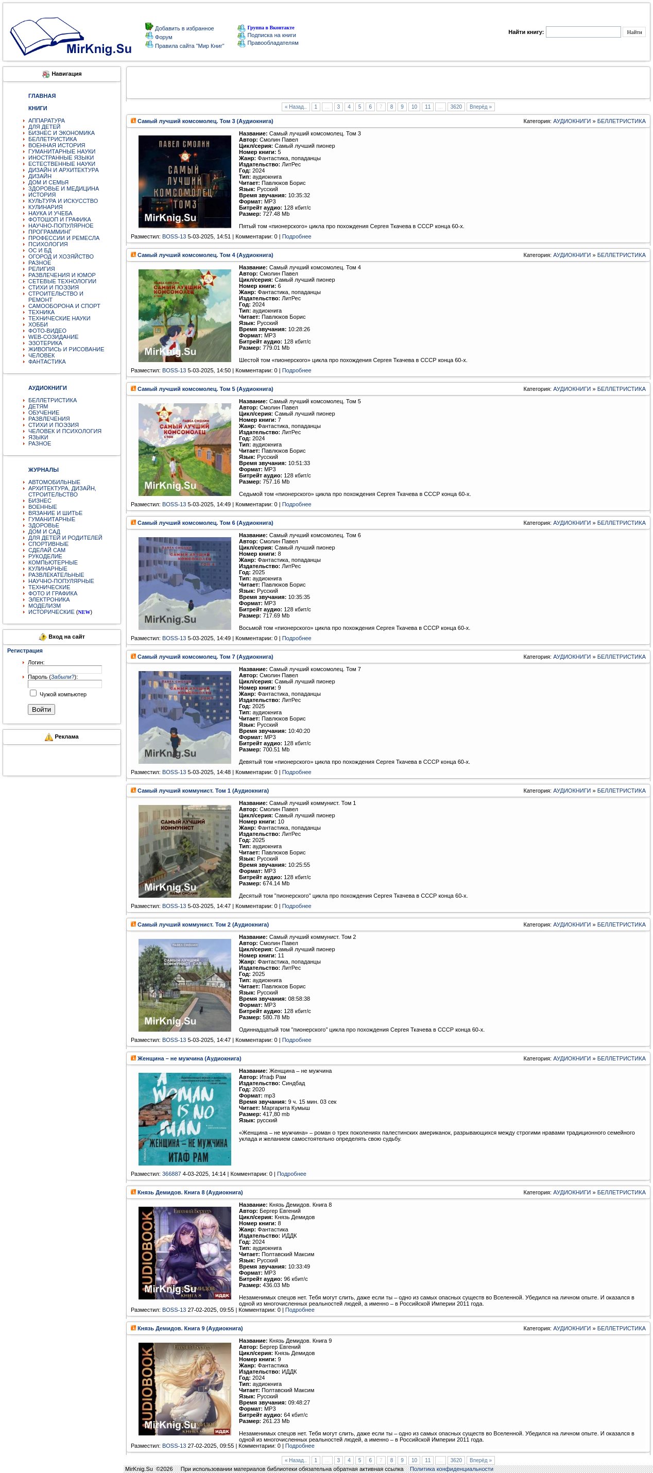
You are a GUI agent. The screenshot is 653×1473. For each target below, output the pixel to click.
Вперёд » (481, 107)
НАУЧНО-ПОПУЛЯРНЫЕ (61, 581)
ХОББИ (38, 324)
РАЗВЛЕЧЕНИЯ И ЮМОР (62, 275)
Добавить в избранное (183, 28)
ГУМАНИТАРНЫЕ (51, 519)
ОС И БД (39, 250)
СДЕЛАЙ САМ (46, 550)
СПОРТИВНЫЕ (48, 544)
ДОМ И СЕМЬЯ (48, 182)
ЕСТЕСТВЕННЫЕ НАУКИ (61, 164)
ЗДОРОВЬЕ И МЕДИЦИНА (63, 188)
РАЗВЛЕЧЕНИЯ (49, 419)
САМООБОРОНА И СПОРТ (64, 306)
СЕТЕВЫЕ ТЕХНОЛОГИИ (62, 281)
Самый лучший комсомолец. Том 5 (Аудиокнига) (205, 389)
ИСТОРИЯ (42, 195)
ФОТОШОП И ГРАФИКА (59, 219)
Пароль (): (53, 677)
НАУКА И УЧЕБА (50, 213)
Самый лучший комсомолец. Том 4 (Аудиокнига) (205, 255)
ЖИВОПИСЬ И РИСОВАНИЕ (66, 349)
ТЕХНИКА (41, 312)
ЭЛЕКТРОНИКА (49, 599)
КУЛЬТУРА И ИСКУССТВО (63, 201)
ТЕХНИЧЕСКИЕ (49, 587)
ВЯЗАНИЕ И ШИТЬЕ (55, 513)
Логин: (36, 662)
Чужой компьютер (62, 694)
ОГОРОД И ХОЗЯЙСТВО (61, 256)
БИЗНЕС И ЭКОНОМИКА (61, 133)
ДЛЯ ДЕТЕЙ (44, 127)
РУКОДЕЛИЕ (45, 556)
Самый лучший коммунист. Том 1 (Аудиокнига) (203, 790)
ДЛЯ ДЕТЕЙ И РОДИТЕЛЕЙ (65, 538)
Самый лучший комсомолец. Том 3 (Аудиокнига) (205, 121)
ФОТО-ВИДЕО (47, 331)
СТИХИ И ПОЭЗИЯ (53, 287)
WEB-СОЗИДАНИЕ (53, 337)
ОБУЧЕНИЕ (43, 412)
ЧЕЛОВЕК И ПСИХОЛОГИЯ (64, 431)
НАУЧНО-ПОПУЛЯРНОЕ (61, 225)
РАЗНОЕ (39, 263)
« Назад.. (296, 107)
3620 (456, 107)
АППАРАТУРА (46, 120)
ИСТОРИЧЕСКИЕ (51, 612)
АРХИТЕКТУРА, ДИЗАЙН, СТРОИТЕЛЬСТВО (62, 491)
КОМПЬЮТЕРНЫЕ (53, 562)
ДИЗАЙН (39, 176)
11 (428, 107)
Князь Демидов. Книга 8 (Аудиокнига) (190, 1192)
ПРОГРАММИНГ (50, 232)
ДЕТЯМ (38, 406)
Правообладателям (267, 43)
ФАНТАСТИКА (47, 361)
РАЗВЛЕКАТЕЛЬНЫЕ (56, 575)
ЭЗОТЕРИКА (45, 343)
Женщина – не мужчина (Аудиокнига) (189, 1058)
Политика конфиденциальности (451, 1469)
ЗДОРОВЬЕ (43, 525)
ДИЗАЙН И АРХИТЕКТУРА (63, 170)
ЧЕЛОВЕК (41, 355)
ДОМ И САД (44, 531)
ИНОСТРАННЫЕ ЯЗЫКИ (61, 158)
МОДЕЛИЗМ (44, 606)
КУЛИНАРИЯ (45, 207)
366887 (171, 1174)
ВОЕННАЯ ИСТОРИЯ (56, 145)
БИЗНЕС (39, 501)
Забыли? (63, 677)
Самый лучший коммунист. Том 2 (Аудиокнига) (203, 924)
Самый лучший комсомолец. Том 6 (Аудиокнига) (205, 523)
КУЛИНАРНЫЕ (47, 569)
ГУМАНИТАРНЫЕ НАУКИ (62, 151)
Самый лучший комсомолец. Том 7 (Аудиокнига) (205, 657)
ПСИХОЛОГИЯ (48, 244)
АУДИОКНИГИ (572, 121)
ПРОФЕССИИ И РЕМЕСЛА (63, 238)
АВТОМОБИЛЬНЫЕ (54, 482)
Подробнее (297, 236)
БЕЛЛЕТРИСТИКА (52, 139)
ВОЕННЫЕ (42, 507)
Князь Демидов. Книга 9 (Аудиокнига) (190, 1328)
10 (414, 107)
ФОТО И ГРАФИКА (52, 593)
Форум (162, 37)
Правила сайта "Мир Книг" (189, 46)
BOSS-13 (174, 236)
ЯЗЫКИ (38, 437)
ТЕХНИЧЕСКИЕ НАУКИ (59, 318)
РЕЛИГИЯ (41, 269)
